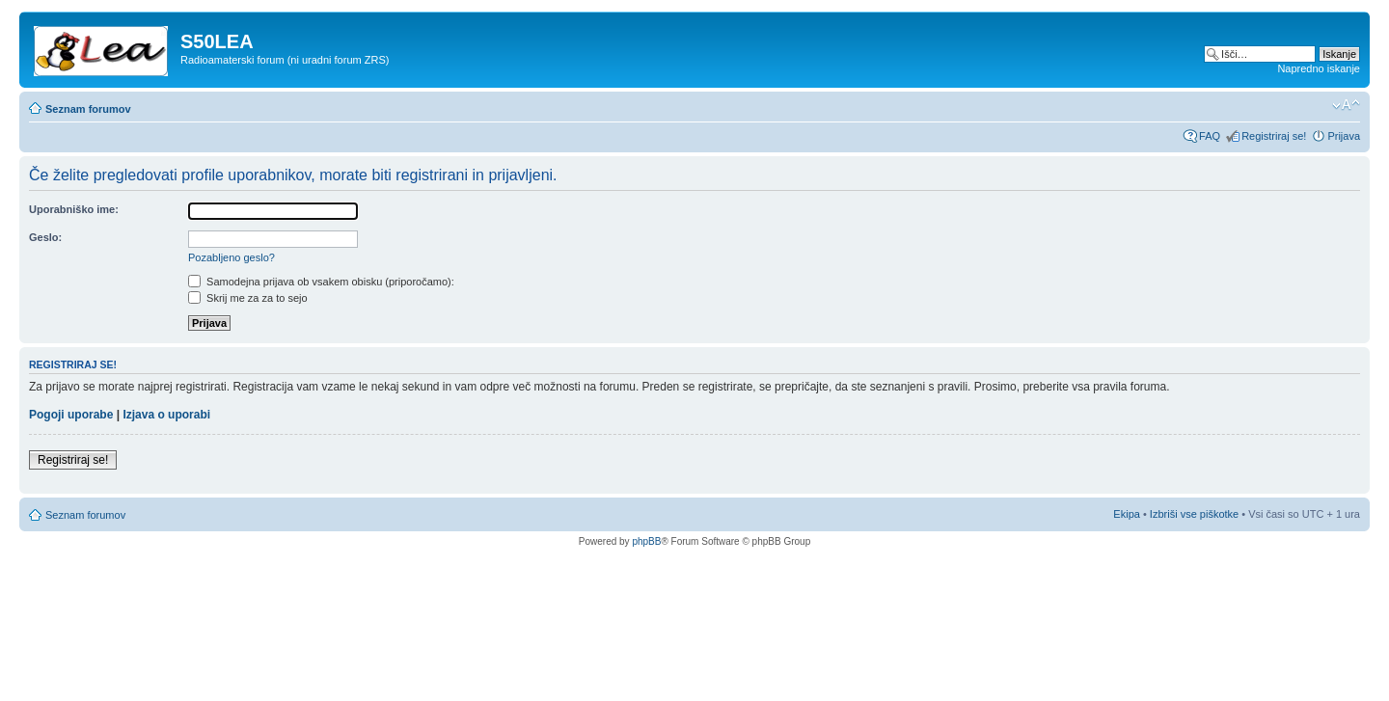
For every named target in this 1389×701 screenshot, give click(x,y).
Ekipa (1126, 514)
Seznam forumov (88, 109)
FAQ (1209, 136)
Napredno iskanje (1318, 68)
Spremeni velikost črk (1346, 105)
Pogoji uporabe (71, 414)
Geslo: (45, 237)
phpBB (646, 541)
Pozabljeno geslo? (231, 257)
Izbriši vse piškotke (1195, 514)
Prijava (1343, 136)
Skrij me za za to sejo (248, 298)
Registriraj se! (1273, 136)
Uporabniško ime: (74, 209)
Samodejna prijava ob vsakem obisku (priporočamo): (321, 281)
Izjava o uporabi (166, 414)
